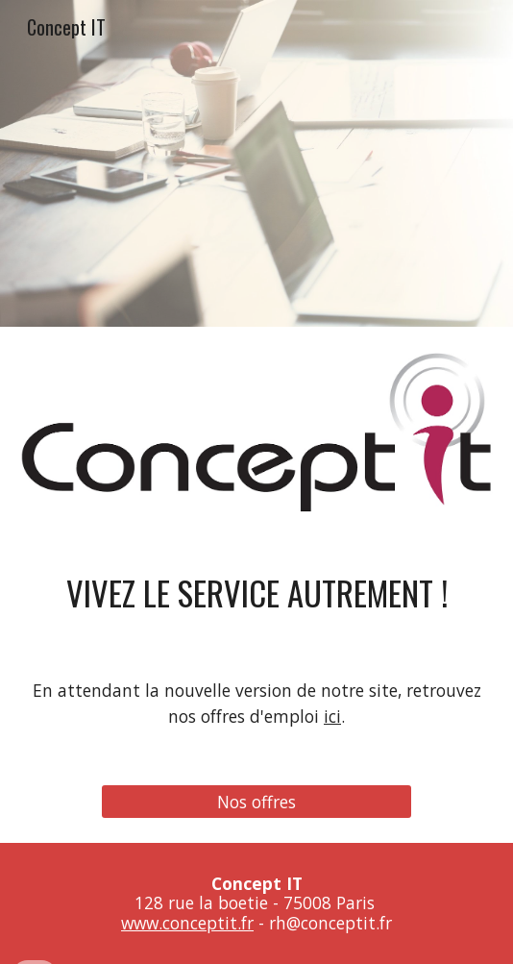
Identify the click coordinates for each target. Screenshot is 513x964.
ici (332, 716)
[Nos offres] (256, 802)
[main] (256, 592)
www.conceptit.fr (187, 922)
